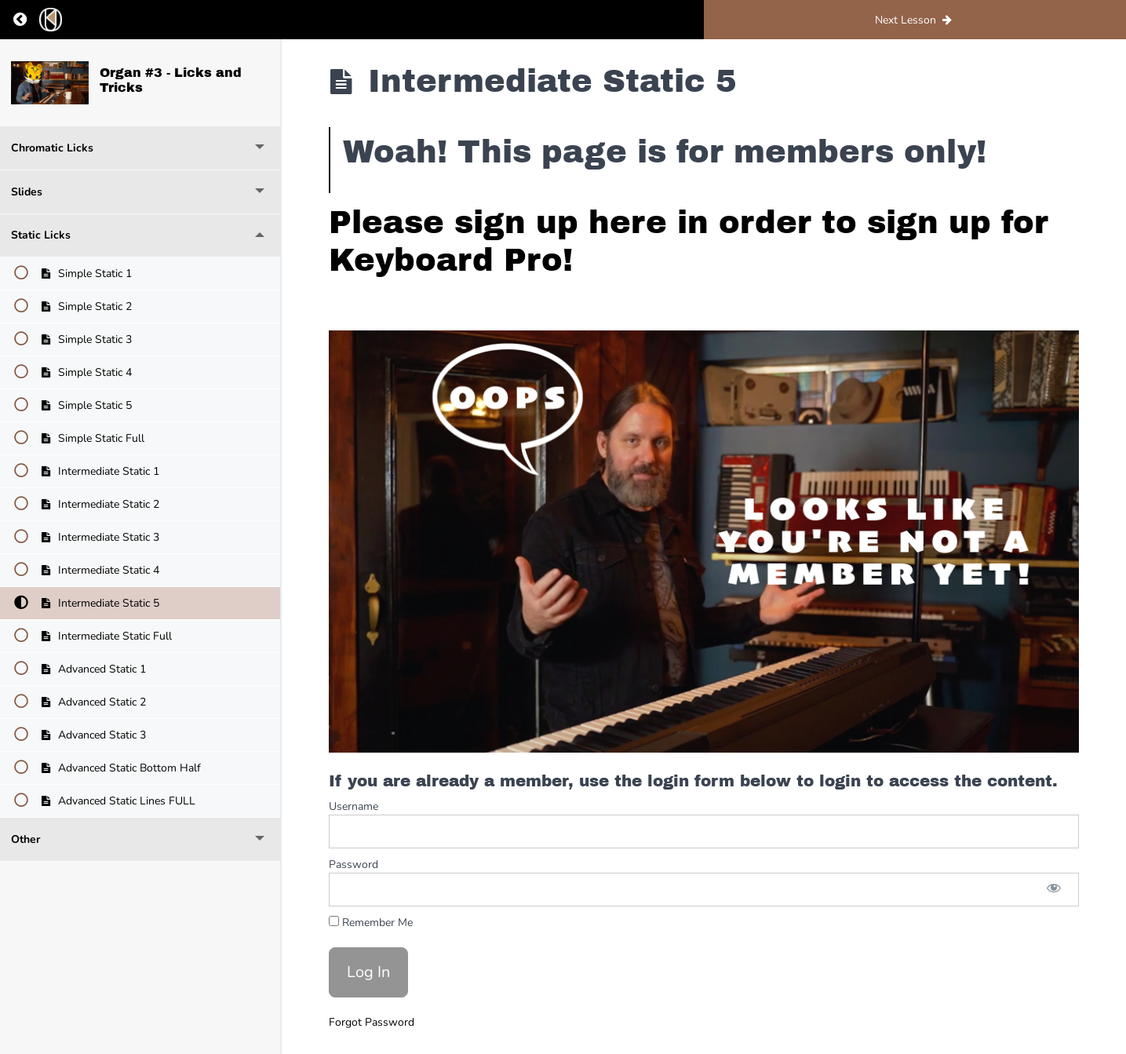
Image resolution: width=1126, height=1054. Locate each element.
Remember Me (371, 922)
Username (353, 806)
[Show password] (1054, 889)
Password (353, 864)
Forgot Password (371, 1022)
